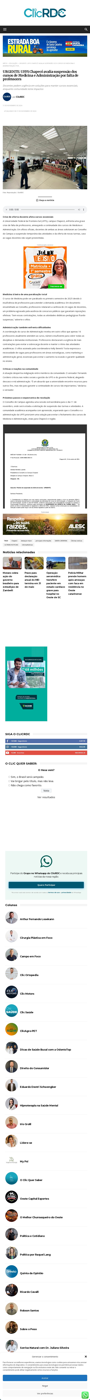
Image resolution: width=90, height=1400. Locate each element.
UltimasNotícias (27, 545)
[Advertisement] (45, 624)
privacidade (66, 892)
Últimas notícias (76, 541)
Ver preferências (45, 1393)
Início (5, 63)
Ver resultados (46, 797)
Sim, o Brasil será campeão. (27, 777)
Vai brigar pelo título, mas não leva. (32, 781)
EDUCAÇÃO (13, 63)
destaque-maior (26, 541)
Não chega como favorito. (26, 785)
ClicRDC (20, 96)
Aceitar (45, 1378)
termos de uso (54, 892)
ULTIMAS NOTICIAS (11, 545)
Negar (45, 1385)
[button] (85, 1356)
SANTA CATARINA (61, 541)
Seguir (82, 747)
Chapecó (14, 541)
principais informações (43, 541)
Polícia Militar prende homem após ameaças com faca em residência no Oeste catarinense (77, 583)
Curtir (82, 741)
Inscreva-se (80, 753)
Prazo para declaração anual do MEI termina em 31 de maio (33, 580)
